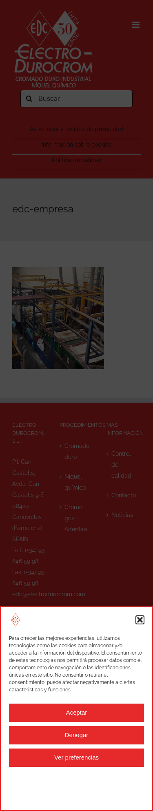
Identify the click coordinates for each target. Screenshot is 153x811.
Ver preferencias (76, 757)
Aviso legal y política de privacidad (62, 788)
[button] (140, 620)
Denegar (77, 734)
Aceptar (76, 712)
